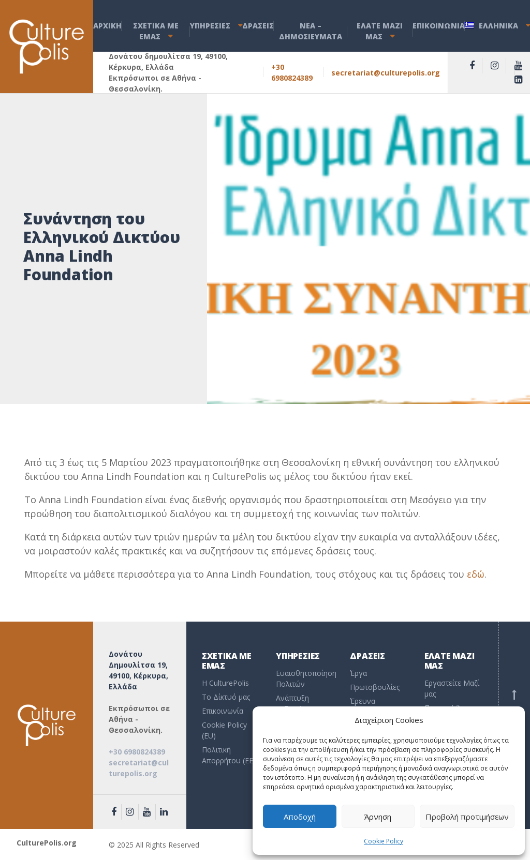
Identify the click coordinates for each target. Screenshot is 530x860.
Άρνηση (377, 816)
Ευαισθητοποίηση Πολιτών (305, 678)
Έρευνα (362, 701)
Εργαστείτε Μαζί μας (451, 688)
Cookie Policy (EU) (224, 730)
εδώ (475, 574)
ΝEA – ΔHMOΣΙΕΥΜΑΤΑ (310, 31)
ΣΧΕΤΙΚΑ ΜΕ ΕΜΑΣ (156, 31)
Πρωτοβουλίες (375, 687)
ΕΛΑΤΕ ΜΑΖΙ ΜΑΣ (380, 31)
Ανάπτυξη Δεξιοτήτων (295, 703)
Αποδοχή (300, 816)
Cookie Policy (383, 841)
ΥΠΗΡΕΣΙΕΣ (210, 26)
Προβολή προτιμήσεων (467, 816)
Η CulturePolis (225, 683)
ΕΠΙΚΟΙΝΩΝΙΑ (439, 26)
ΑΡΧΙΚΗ (107, 26)
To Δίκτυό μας (226, 697)
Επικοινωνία (222, 711)
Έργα (358, 673)
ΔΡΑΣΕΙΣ (258, 26)
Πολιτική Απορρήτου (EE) (229, 755)
